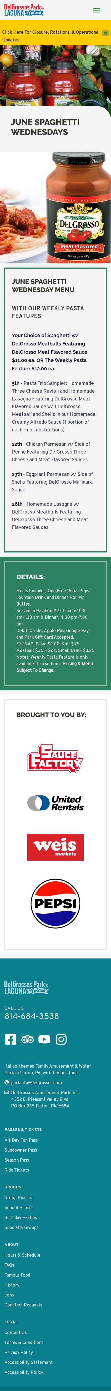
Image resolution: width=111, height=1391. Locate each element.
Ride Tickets (16, 1170)
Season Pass (16, 1160)
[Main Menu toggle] (96, 9)
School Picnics (18, 1208)
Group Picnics (18, 1198)
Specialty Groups (21, 1228)
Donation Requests (23, 1305)
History (11, 1285)
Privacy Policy (18, 1353)
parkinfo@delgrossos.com (33, 1083)
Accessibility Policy (23, 1373)
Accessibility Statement (28, 1363)
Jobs (9, 1295)
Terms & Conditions (23, 1343)
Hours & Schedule (22, 1255)
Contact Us (15, 1333)
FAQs (9, 1265)
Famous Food (17, 1275)
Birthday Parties (20, 1218)
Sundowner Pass (20, 1150)
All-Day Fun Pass (21, 1140)
